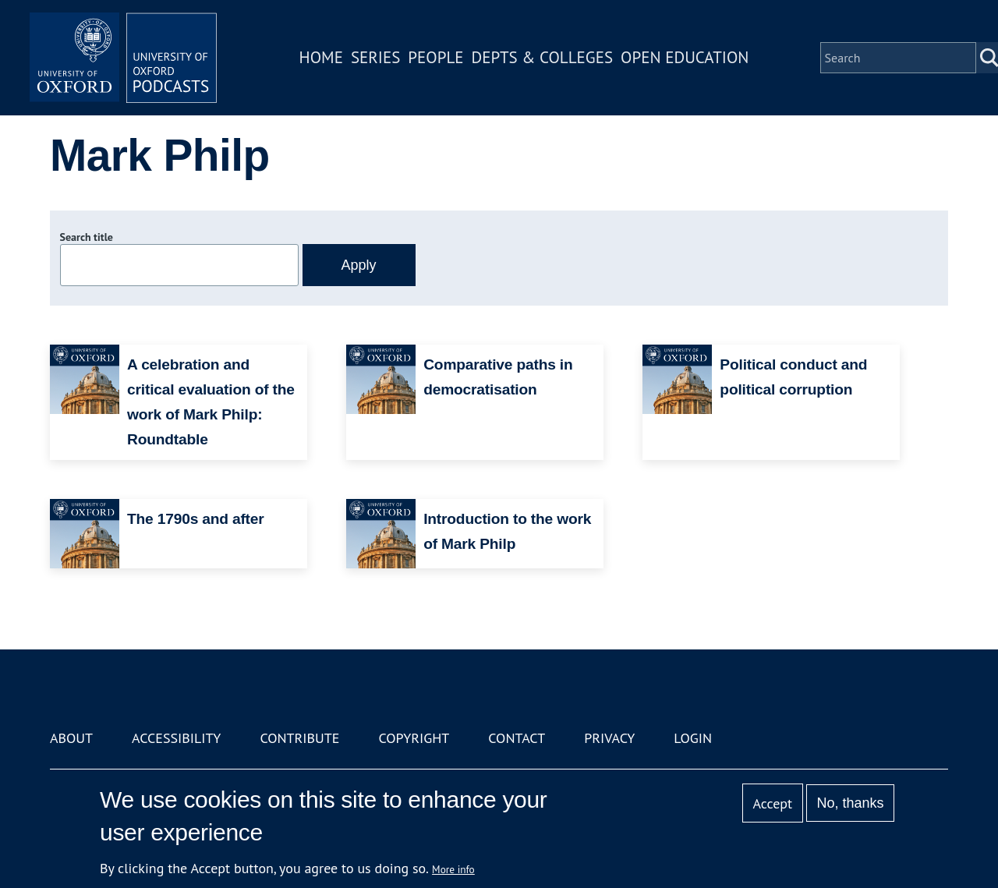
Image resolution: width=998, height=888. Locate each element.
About (71, 738)
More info (453, 869)
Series (375, 57)
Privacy (609, 738)
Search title (86, 237)
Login (693, 738)
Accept (772, 803)
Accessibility (176, 738)
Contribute (299, 738)
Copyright (413, 738)
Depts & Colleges (543, 57)
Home (321, 57)
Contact (516, 738)
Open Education (684, 57)
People (435, 57)
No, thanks (849, 803)
